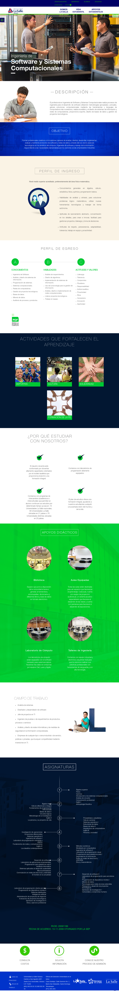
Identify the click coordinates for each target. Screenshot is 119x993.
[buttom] (96, 11)
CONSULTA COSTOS (24, 954)
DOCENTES (98, 1)
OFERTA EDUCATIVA (61, 1)
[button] (64, 11)
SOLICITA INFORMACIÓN (59, 954)
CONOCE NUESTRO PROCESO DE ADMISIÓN (94, 954)
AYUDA (68, 5)
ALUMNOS (87, 1)
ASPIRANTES (75, 1)
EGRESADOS (58, 5)
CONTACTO (14, 991)
